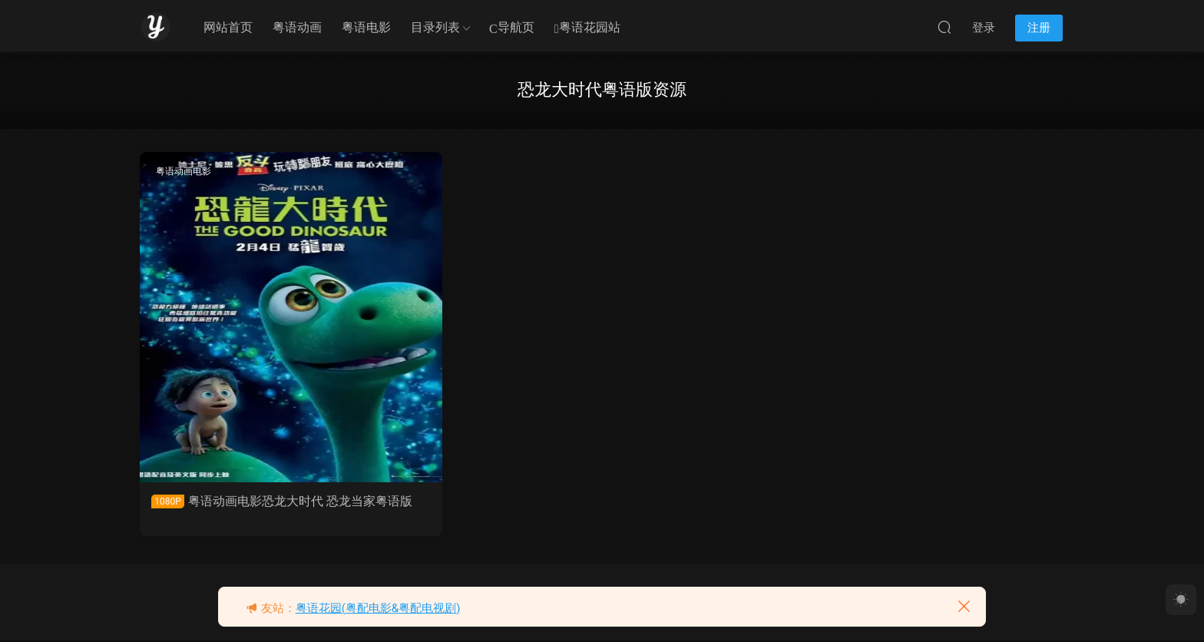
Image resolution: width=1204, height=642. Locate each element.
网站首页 (228, 27)
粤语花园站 (587, 28)
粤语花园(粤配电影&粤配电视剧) (378, 608)
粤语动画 (297, 27)
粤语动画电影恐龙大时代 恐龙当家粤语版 (246, 509)
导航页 (511, 28)
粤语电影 (366, 27)
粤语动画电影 (185, 171)
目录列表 (435, 27)
